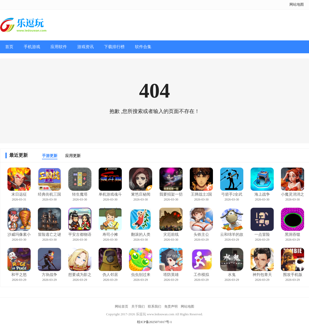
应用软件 (58, 47)
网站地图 (296, 4)
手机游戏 (32, 47)
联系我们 (154, 306)
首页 (9, 47)
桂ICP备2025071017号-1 (154, 322)
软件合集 (143, 47)
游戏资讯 (85, 47)
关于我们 (138, 306)
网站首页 (121, 306)
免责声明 (171, 306)
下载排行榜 (114, 47)
